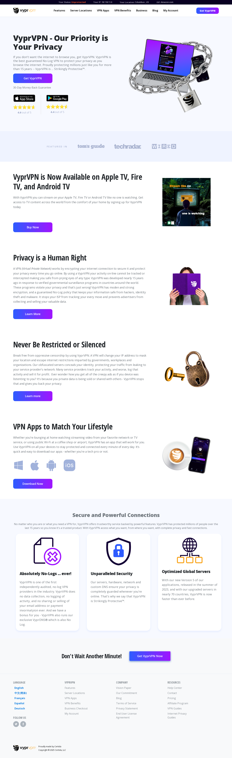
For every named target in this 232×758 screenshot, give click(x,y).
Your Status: (65, 2)
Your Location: (127, 2)
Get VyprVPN (207, 10)
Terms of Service (126, 703)
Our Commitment (126, 693)
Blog (155, 10)
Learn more (33, 396)
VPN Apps (103, 10)
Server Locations (81, 10)
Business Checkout (76, 708)
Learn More (33, 314)
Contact (172, 693)
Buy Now (33, 227)
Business (141, 10)
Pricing (172, 698)
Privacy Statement (127, 708)
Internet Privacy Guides (177, 715)
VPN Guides (175, 708)
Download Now (32, 484)
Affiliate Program (178, 703)
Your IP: (97, 2)
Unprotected (78, 2)
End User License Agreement (126, 715)
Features (59, 10)
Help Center (175, 688)
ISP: (158, 2)
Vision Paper (123, 688)
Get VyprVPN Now (150, 656)
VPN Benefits (122, 10)
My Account (170, 10)
